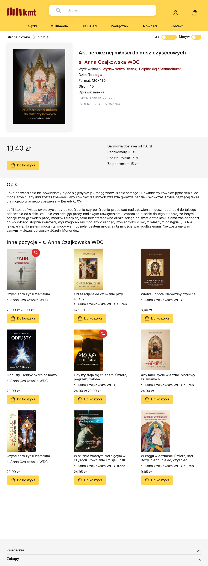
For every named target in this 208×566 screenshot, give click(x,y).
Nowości (150, 26)
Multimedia (59, 26)
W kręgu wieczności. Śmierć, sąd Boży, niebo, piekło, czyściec (167, 458)
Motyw (190, 37)
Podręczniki (120, 26)
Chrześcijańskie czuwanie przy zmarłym (98, 296)
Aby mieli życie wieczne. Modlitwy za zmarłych (168, 377)
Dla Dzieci (89, 26)
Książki (31, 26)
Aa (157, 37)
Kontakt (177, 26)
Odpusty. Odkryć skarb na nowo (32, 375)
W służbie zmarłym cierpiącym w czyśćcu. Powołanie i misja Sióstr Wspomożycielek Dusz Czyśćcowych (99, 458)
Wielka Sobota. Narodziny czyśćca (168, 294)
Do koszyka (22, 165)
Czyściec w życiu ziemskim (28, 294)
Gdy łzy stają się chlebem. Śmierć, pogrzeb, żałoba (100, 377)
